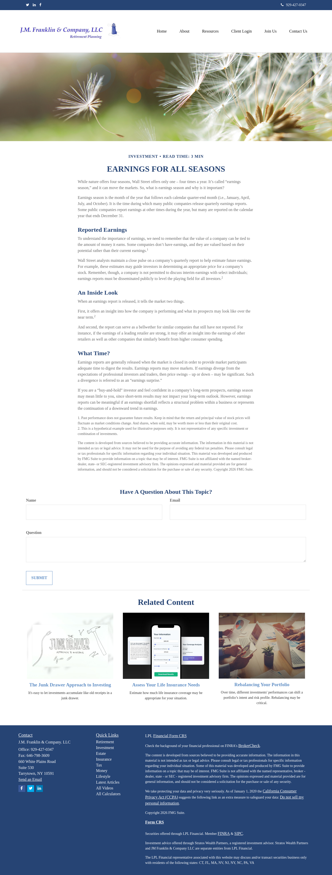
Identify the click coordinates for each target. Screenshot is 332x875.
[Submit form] (39, 578)
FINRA (224, 833)
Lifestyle (103, 776)
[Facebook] (40, 5)
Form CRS (154, 822)
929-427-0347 (293, 5)
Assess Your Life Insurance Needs (166, 684)
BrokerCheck (249, 745)
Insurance (104, 759)
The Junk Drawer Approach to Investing (70, 684)
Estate (101, 753)
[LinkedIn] (34, 5)
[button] (184, 31)
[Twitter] (27, 5)
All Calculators (108, 794)
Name (31, 500)
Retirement (105, 742)
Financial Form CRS (169, 736)
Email (175, 500)
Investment (105, 747)
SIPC (238, 833)
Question (33, 532)
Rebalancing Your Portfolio (261, 684)
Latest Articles (108, 782)
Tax (99, 765)
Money (101, 770)
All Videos (105, 788)
